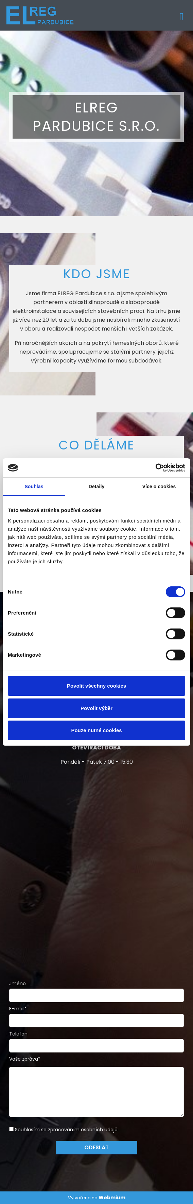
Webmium (112, 1197)
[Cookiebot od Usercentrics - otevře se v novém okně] (155, 467)
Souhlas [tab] (33, 486)
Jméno (17, 983)
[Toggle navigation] (181, 15)
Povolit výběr (96, 708)
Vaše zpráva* (24, 1059)
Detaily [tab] (97, 486)
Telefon (18, 1033)
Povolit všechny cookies (96, 686)
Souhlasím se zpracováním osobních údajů (66, 1129)
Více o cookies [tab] (159, 486)
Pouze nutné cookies (96, 730)
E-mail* (18, 1008)
